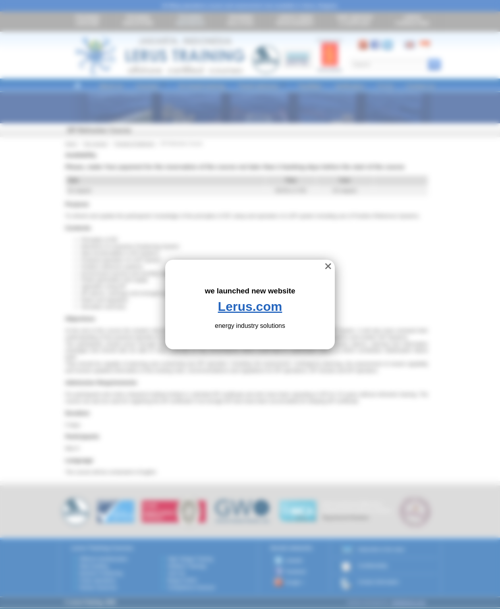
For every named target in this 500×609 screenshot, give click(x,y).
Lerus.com (250, 306)
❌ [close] (328, 266)
